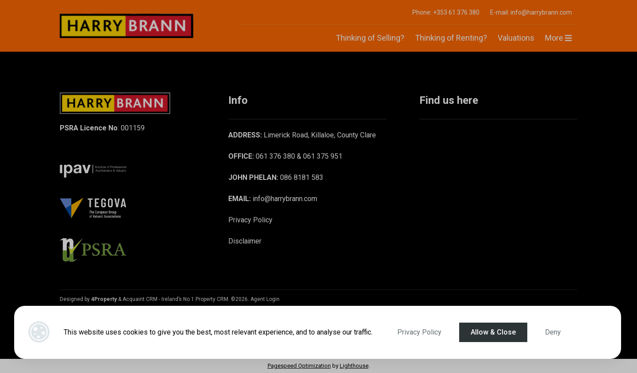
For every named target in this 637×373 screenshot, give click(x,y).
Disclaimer (244, 241)
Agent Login (265, 299)
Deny (553, 332)
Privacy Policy (419, 332)
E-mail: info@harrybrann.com (531, 12)
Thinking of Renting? (451, 37)
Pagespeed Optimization (299, 365)
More (558, 37)
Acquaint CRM (140, 299)
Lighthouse (354, 365)
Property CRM (212, 299)
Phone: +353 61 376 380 (446, 12)
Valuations (516, 37)
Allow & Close (493, 332)
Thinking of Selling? (370, 37)
